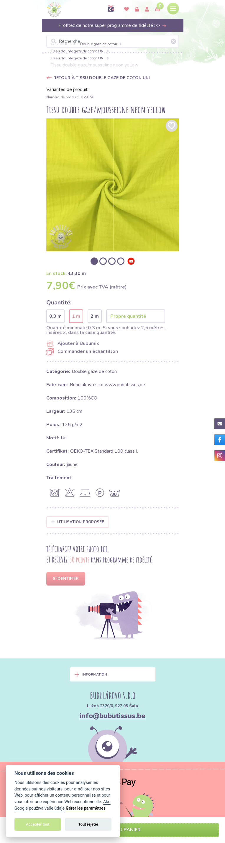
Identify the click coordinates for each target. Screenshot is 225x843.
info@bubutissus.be (112, 715)
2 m (95, 316)
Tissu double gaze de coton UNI (77, 51)
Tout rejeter (88, 824)
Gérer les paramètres (86, 808)
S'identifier (66, 578)
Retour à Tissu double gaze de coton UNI (101, 78)
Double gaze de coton (98, 44)
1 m (76, 316)
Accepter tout (38, 824)
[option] (112, 184)
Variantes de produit (67, 89)
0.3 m (55, 316)
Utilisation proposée (77, 522)
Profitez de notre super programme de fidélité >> (112, 25)
